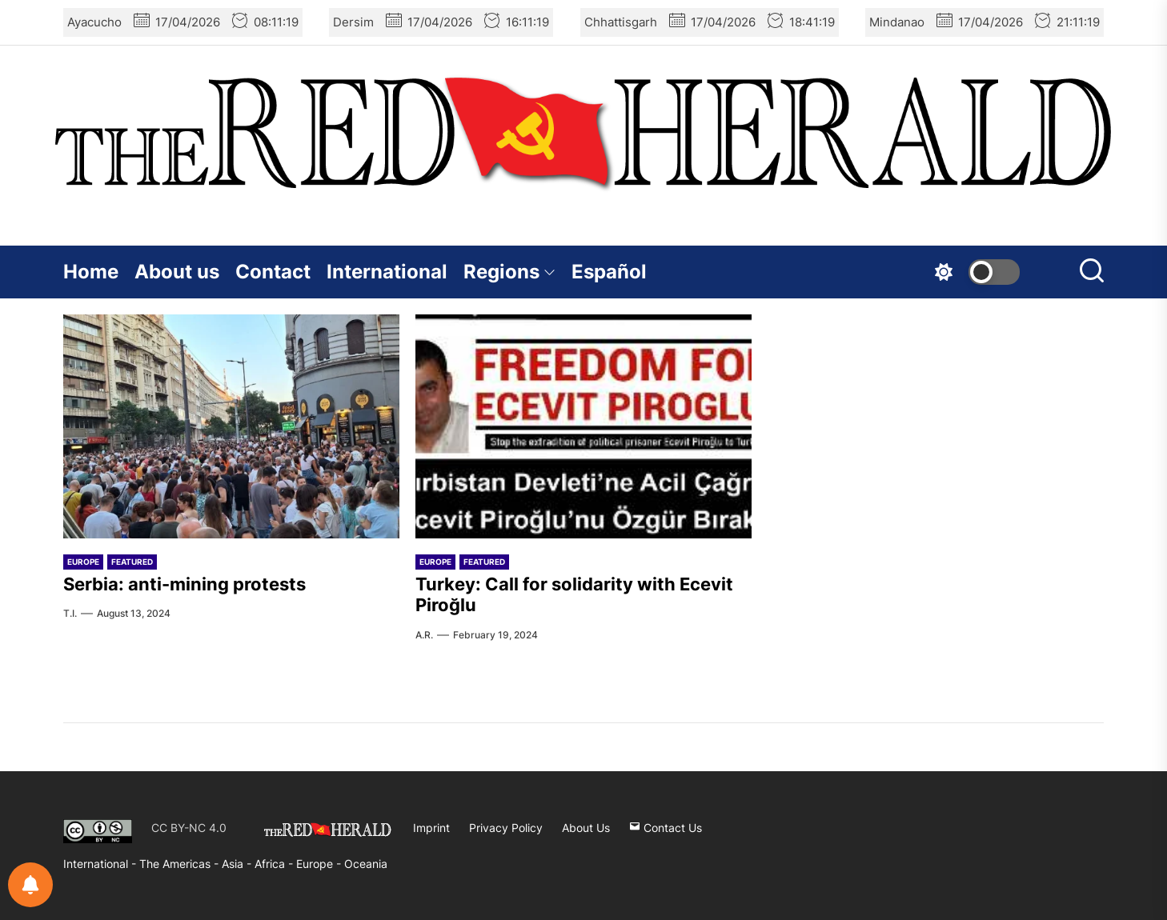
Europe (83, 561)
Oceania (365, 863)
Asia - (238, 863)
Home (90, 271)
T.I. (70, 613)
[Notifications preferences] (30, 884)
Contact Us (665, 827)
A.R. (424, 635)
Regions (509, 271)
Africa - (275, 863)
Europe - (320, 863)
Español (609, 271)
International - (101, 863)
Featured (132, 561)
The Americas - (180, 863)
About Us (586, 827)
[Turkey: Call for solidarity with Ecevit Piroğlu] (583, 426)
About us (176, 271)
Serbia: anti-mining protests (184, 584)
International (387, 271)
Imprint (431, 827)
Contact (273, 271)
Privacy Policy (506, 827)
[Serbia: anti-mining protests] (231, 426)
